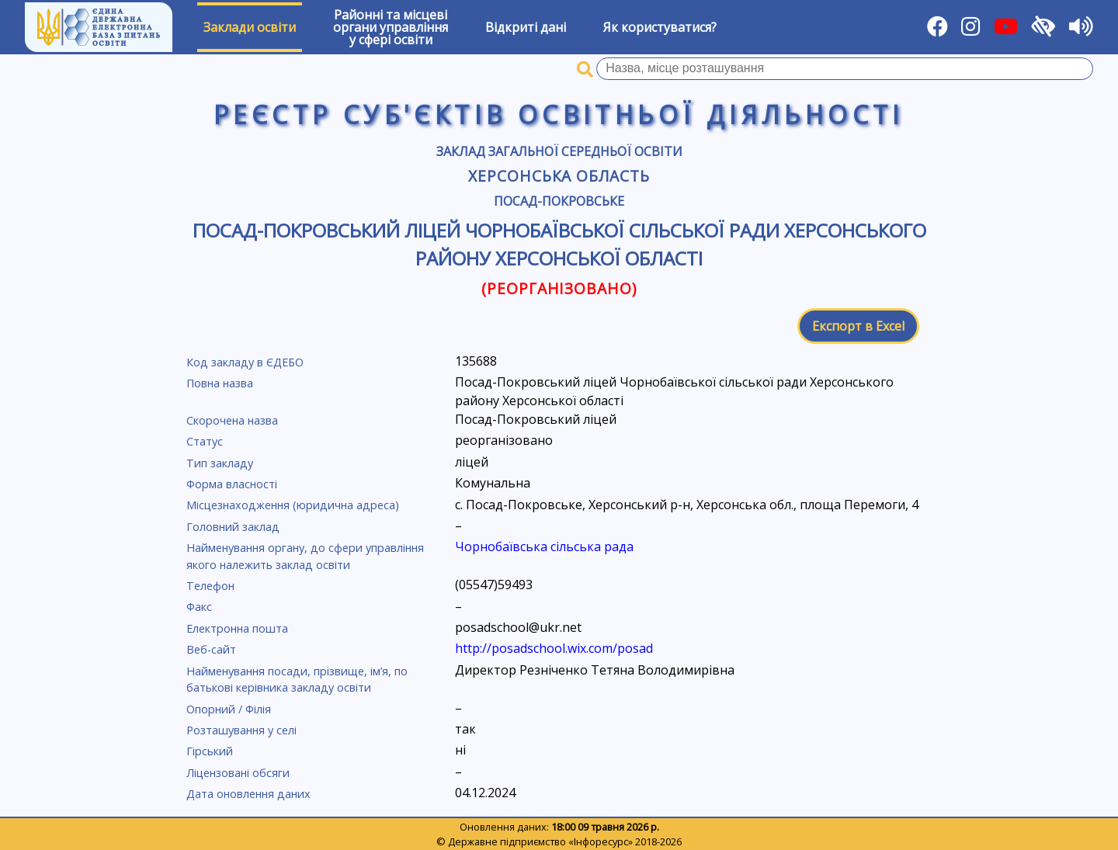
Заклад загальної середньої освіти (559, 151)
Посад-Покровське (559, 201)
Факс (199, 606)
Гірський (209, 751)
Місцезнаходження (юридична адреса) (292, 505)
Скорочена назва (232, 420)
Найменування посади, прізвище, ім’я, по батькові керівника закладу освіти (297, 680)
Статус (204, 441)
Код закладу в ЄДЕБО (245, 362)
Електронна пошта (237, 628)
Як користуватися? (660, 27)
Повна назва (219, 383)
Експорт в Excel (858, 326)
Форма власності (231, 484)
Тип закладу (219, 463)
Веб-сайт (211, 649)
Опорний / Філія (228, 709)
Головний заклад (233, 526)
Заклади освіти (249, 27)
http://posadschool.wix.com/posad (554, 648)
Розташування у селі (241, 730)
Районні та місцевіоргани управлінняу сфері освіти (390, 27)
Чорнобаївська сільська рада (544, 546)
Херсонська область (559, 175)
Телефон (210, 585)
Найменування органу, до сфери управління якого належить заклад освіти (305, 556)
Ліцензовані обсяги (238, 772)
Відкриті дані (525, 27)
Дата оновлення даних (248, 793)
